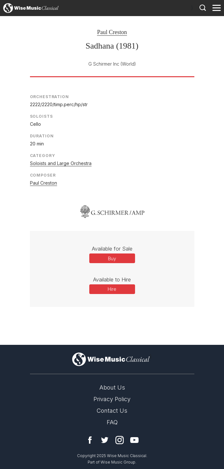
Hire (112, 289)
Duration (42, 135)
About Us (112, 387)
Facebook (90, 440)
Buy (112, 258)
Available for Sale (112, 248)
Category (42, 155)
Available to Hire (112, 279)
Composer (43, 175)
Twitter (105, 440)
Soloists (41, 116)
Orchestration (49, 96)
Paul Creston (112, 32)
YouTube (134, 440)
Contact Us (112, 410)
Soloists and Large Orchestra (61, 163)
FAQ (112, 422)
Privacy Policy (112, 399)
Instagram (119, 440)
